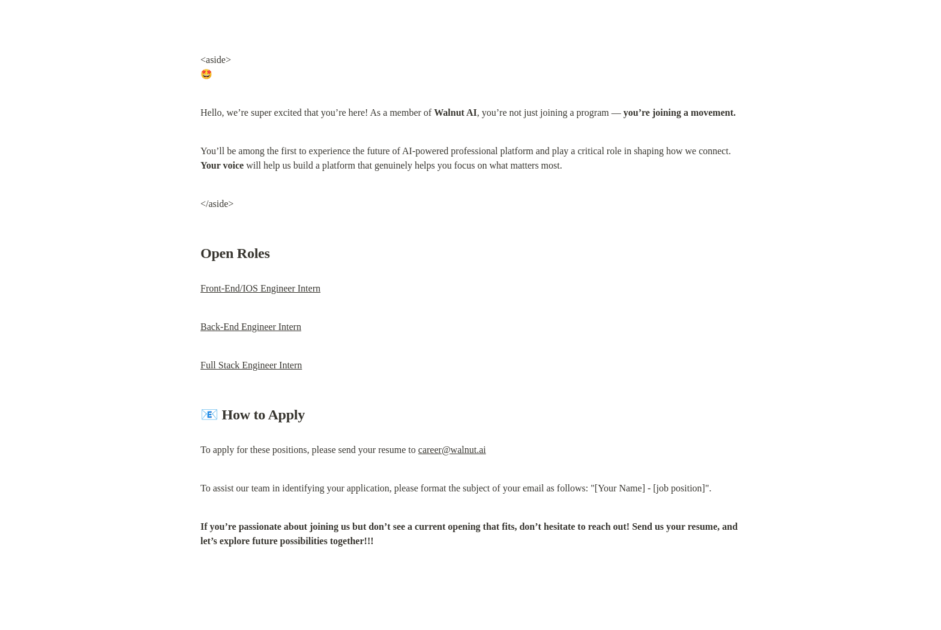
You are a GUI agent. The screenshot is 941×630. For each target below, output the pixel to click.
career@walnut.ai (452, 450)
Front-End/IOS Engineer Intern (260, 288)
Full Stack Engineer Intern (251, 365)
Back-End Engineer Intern (250, 327)
